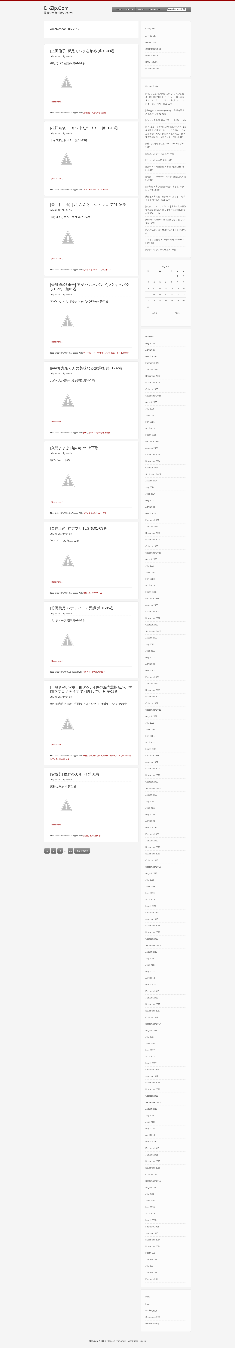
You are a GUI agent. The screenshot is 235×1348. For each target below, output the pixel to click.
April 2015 (150, 1213)
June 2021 (150, 729)
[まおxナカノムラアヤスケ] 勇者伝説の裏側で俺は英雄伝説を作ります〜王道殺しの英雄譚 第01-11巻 (165, 209)
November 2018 (152, 932)
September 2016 (153, 1102)
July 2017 (149, 1037)
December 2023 (152, 533)
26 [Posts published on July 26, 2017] (160, 300)
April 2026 (150, 350)
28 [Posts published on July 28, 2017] (172, 300)
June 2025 (150, 415)
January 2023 (151, 605)
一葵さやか (87, 755)
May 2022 (150, 657)
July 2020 (149, 801)
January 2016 (151, 1155)
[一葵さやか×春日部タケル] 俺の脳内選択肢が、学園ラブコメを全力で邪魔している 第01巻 (91, 689)
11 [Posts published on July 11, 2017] (154, 288)
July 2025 (149, 409)
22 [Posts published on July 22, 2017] (177, 294)
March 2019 (150, 906)
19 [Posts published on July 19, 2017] (160, 294)
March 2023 (150, 592)
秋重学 (126, 353)
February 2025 (152, 441)
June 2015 (150, 1200)
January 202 (151, 1272)
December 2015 (152, 1161)
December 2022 (152, 611)
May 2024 (150, 500)
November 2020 (152, 775)
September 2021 (153, 710)
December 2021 (152, 690)
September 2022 (153, 631)
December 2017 (152, 1004)
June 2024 (150, 494)
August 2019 (151, 873)
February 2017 (152, 1069)
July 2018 (149, 958)
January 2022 (151, 683)
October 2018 (151, 939)
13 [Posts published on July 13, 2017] (166, 288)
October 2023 (151, 546)
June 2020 (150, 808)
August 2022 (151, 638)
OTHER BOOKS (153, 49)
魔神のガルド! (95, 835)
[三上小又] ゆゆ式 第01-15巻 (158, 160)
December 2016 (152, 1082)
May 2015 (150, 1207)
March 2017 (150, 1063)
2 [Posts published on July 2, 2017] (183, 276)
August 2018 (151, 952)
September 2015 (153, 1181)
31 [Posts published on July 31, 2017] (148, 307)
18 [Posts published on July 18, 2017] (154, 294)
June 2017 (150, 1043)
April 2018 (150, 978)
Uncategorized (152, 68)
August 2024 (151, 480)
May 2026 (150, 343)
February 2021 (152, 755)
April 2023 (150, 585)
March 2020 (150, 827)
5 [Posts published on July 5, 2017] (160, 282)
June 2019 (150, 886)
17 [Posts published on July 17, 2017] (148, 294)
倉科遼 (119, 353)
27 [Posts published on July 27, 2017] (166, 300)
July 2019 (149, 880)
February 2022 (152, 677)
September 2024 (153, 474)
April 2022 (150, 664)
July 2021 (149, 723)
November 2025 (152, 382)
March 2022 (150, 670)
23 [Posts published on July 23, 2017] (183, 294)
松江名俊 (104, 189)
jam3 (85, 432)
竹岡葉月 (101, 672)
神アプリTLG (97, 593)
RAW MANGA (66, 113)
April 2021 (150, 742)
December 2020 (152, 768)
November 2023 (152, 539)
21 (70, 850)
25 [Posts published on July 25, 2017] (154, 300)
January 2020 (151, 840)
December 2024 (152, 454)
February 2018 (152, 991)
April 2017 (150, 1056)
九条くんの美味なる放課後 (99, 432)
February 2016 (152, 1148)
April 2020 (150, 821)
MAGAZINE (150, 42)
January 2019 (151, 919)
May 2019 (150, 893)
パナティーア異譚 (90, 672)
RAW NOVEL (66, 672)
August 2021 (151, 716)
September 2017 (153, 1024)
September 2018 (153, 945)
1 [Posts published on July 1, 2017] (177, 276)
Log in (148, 1304)
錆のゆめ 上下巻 (99, 513)
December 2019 (152, 847)
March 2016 (150, 1141)
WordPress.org (152, 1323)
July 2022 (149, 644)
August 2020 (151, 795)
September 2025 (153, 396)
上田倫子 (87, 113)
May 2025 (150, 422)
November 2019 (152, 854)
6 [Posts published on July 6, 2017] (166, 282)
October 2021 (151, 703)
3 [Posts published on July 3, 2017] (148, 282)
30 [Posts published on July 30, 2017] (183, 300)
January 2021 (151, 762)
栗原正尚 (87, 593)
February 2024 (152, 520)
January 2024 (151, 526)
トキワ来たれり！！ (91, 189)
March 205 (150, 1253)
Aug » (177, 313)
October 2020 (151, 782)
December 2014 (152, 1240)
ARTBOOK (150, 36)
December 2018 (152, 925)
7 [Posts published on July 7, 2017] (171, 282)
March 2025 (150, 435)
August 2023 (151, 559)
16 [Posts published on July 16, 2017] (183, 288)
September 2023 (153, 553)
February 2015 (152, 1227)
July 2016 (149, 1115)
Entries (151, 1310)
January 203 (151, 1259)
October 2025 (151, 389)
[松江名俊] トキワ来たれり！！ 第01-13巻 (84, 128)
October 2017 (151, 1017)
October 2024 (151, 467)
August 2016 (151, 1109)
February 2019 (152, 912)
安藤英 (86, 835)
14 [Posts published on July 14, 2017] (172, 288)
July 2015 (149, 1194)
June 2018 (150, 965)
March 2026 (150, 356)
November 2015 (152, 1168)
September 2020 (153, 788)
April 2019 (150, 899)
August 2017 (151, 1030)
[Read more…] (57, 102)
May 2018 (150, 971)
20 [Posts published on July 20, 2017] (166, 294)
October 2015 (151, 1174)
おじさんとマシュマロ (92, 269)
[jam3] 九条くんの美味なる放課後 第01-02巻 (86, 368)
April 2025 (150, 428)
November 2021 (152, 696)
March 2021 (150, 749)
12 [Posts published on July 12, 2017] (160, 288)
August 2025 (151, 402)
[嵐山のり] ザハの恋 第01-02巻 (159, 153)
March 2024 (150, 513)
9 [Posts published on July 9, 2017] (183, 282)
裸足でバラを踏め (99, 113)
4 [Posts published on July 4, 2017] (154, 282)
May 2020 (150, 814)
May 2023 (150, 579)
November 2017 (152, 1011)
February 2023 (152, 598)
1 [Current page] (47, 850)
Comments (152, 1317)
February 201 (151, 1279)
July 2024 (149, 487)
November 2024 (152, 461)
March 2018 (150, 984)
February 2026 (152, 363)
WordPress (133, 1341)
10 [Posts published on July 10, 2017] (148, 288)
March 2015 (150, 1220)
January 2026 (151, 369)
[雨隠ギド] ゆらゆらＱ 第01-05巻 (160, 249)
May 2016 (150, 1128)
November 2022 (152, 618)
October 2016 (151, 1096)
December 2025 (152, 376)
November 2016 (152, 1089)
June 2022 (150, 651)
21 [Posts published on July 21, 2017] (172, 294)
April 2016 (150, 1135)
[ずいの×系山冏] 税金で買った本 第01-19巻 (165, 120)
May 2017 (150, 1050)
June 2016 (150, 1122)
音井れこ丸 (106, 269)
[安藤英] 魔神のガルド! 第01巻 (74, 774)
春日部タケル (63, 759)
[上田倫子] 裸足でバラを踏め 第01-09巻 (82, 51)
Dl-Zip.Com (56, 8)
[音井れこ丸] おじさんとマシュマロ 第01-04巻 (88, 205)
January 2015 (151, 1233)
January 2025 (151, 448)
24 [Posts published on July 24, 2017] (148, 300)
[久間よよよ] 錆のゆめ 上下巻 (74, 448)
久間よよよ (87, 513)
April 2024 (150, 507)
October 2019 (151, 860)
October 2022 (151, 625)
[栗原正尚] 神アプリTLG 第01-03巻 (78, 528)
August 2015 (151, 1187)
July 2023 (149, 566)
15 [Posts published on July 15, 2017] (177, 288)
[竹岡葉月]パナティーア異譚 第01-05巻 (81, 608)
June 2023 (150, 572)
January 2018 (151, 998)
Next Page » (82, 850)
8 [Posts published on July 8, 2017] (177, 282)
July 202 (149, 1266)
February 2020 (152, 834)
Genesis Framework (116, 1341)
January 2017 (151, 1076)
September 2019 (153, 867)
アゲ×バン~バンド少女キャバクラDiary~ (99, 353)
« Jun (154, 313)
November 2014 (152, 1246)
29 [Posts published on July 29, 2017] (177, 300)
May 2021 (150, 736)
